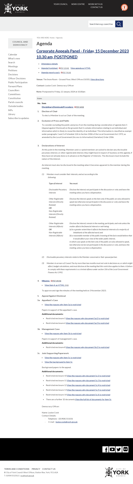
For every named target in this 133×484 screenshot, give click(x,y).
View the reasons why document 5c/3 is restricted (88, 380)
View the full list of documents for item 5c (93, 399)
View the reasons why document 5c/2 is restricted (88, 375)
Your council (61, 4)
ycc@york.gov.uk (27, 476)
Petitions (12, 70)
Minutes (51, 281)
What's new (14, 58)
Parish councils (15, 102)
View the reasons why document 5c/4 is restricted (88, 385)
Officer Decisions (17, 78)
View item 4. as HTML (57, 285)
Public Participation (18, 82)
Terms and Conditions (16, 469)
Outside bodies (15, 106)
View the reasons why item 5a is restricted (63, 304)
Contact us (97, 7)
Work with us (95, 4)
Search (11, 62)
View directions (97, 79)
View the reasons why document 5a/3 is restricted (87, 323)
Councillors (13, 90)
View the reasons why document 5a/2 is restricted (87, 318)
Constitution (14, 98)
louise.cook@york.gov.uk (67, 422)
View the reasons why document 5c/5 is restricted (88, 390)
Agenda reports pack (56, 72)
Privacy (36, 469)
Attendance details (49, 63)
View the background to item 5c (59, 362)
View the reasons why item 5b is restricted (63, 333)
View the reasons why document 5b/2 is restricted (87, 347)
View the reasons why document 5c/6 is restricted (88, 394)
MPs (10, 110)
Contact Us (48, 469)
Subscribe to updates (18, 118)
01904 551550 (12, 476)
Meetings (13, 66)
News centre (78, 4)
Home (52, 38)
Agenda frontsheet (55, 68)
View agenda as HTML (81, 68)
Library (11, 114)
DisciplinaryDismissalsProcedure (63, 107)
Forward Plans (15, 86)
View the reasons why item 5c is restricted (63, 357)
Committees (14, 94)
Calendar (12, 54)
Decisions (13, 74)
